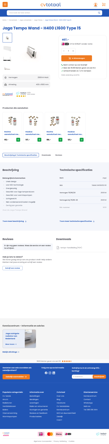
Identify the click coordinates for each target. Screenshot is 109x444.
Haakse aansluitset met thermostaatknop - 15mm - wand (33, 133)
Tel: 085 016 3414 (91, 409)
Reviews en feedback (38, 413)
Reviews (58, 155)
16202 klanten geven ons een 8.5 (49, 361)
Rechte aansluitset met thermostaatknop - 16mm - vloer (12, 133)
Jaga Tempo (38, 20)
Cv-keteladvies (63, 406)
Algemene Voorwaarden (43, 441)
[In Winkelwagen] (18, 140)
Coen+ (59, 420)
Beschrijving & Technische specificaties (20, 155)
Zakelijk (60, 416)
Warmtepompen (10, 416)
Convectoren (13, 20)
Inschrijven (99, 376)
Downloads (46, 155)
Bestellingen (35, 396)
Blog (58, 399)
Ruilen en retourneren (39, 406)
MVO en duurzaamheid (66, 413)
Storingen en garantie (39, 409)
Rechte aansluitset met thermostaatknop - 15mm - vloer (54, 133)
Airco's (5, 399)
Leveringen (34, 403)
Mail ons (87, 406)
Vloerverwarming (10, 413)
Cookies (71, 441)
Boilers (5, 409)
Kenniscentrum (63, 409)
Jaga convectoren (25, 20)
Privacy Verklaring (60, 441)
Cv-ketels (7, 396)
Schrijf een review (12, 268)
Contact (87, 399)
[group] (7, 37)
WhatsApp (88, 403)
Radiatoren (7, 403)
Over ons (60, 396)
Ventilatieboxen (9, 406)
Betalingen (34, 399)
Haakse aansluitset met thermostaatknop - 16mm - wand (75, 133)
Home (4, 20)
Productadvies (36, 416)
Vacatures (61, 403)
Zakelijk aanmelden (16, 376)
